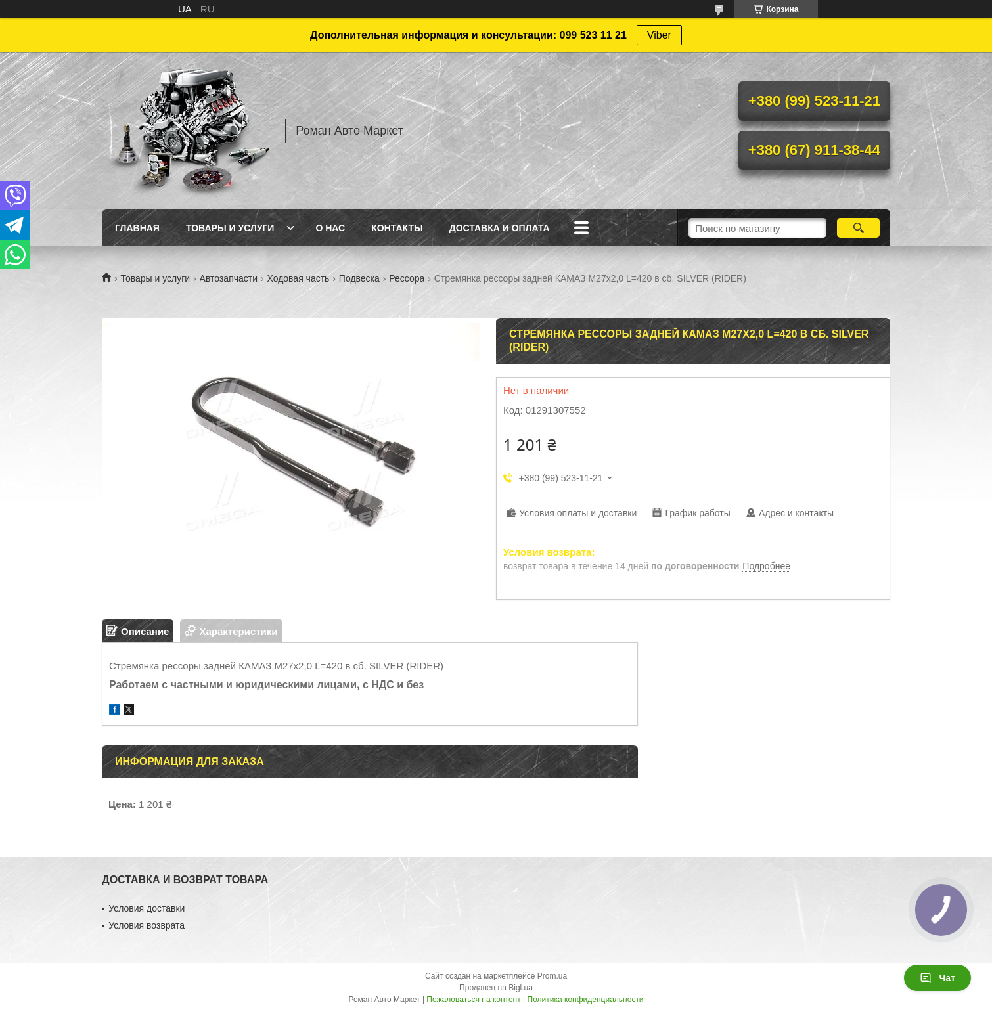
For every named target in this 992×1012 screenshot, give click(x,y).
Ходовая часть (298, 278)
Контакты (396, 228)
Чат (937, 978)
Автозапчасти (229, 278)
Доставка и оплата (499, 228)
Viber (659, 35)
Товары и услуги (230, 228)
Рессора (406, 278)
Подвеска (359, 278)
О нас (330, 228)
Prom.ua (552, 975)
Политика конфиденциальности (586, 999)
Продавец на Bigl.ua (496, 987)
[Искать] (858, 228)
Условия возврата (146, 925)
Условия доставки (146, 908)
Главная (137, 228)
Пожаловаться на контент (473, 999)
